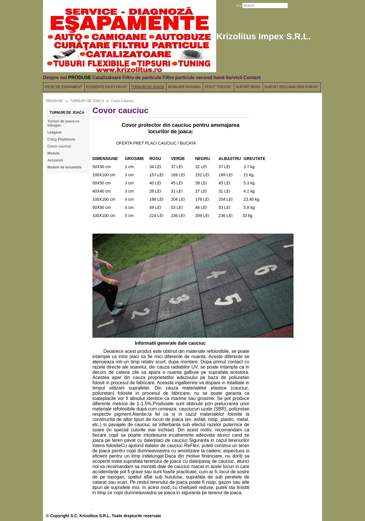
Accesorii (55, 160)
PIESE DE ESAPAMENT (64, 87)
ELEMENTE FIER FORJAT (107, 87)
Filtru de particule (141, 77)
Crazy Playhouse (61, 139)
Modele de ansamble (64, 167)
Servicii (234, 77)
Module (53, 153)
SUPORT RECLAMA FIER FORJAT (291, 87)
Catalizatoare (106, 77)
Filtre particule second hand (193, 77)
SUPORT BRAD (248, 87)
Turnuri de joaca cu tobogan (63, 123)
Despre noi (55, 77)
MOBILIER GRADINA (184, 87)
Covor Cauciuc (122, 101)
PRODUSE (79, 77)
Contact (252, 77)
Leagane (54, 132)
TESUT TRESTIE (219, 87)
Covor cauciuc (59, 146)
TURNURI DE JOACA (148, 87)
